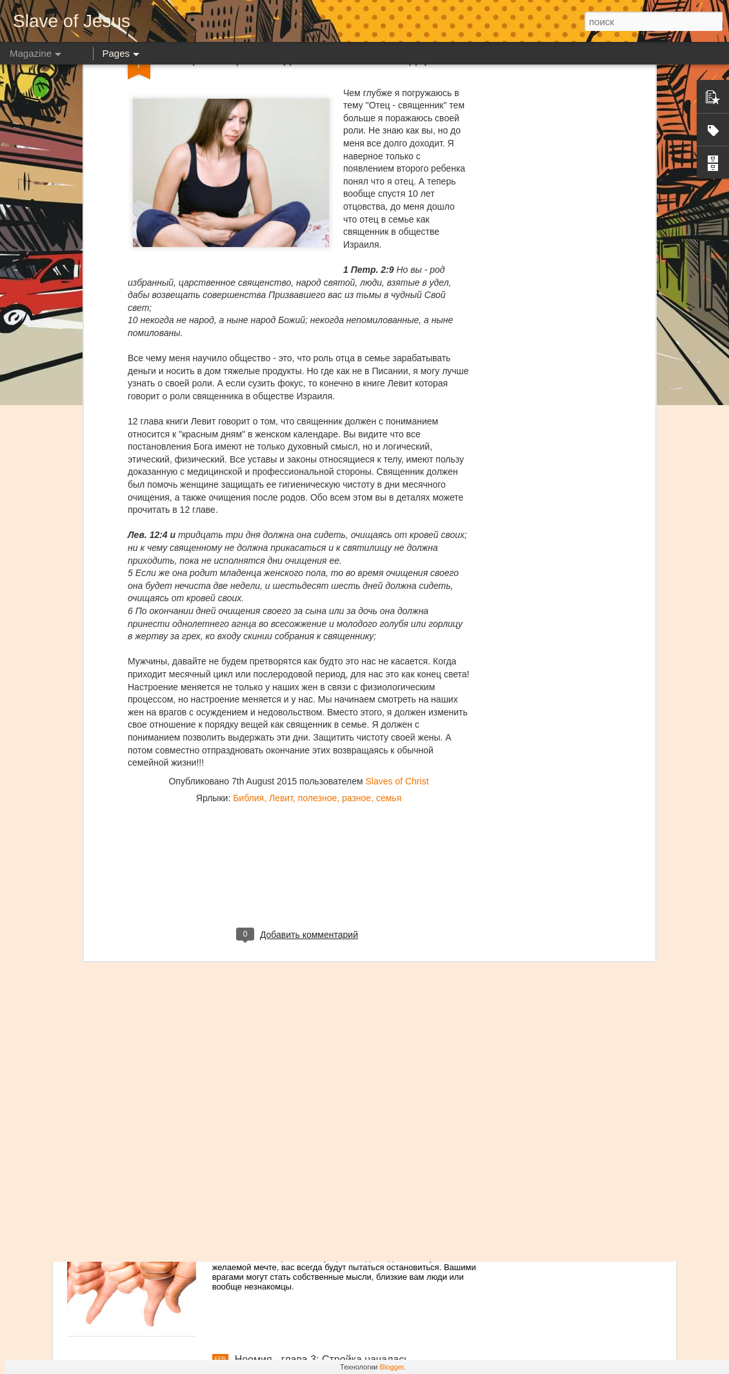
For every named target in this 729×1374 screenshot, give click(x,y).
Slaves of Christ (396, 636)
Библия (248, 653)
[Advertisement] (299, 736)
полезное (317, 653)
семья (388, 653)
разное (356, 653)
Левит (281, 653)
